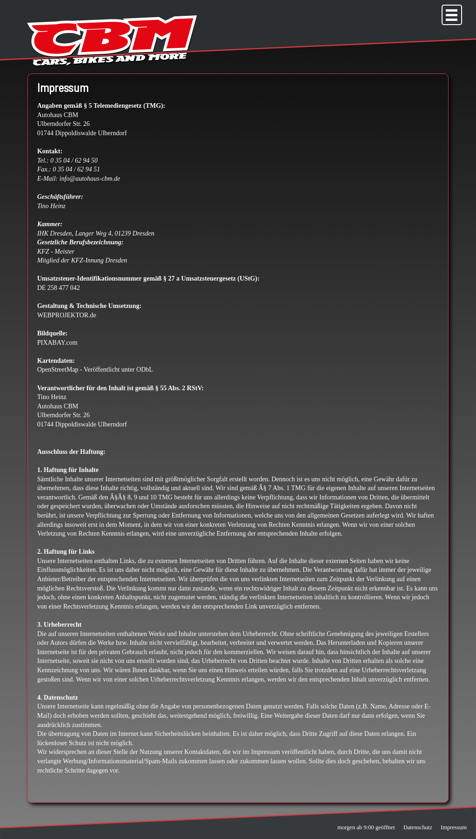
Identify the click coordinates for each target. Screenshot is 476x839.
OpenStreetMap (58, 369)
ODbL (144, 369)
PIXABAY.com (57, 342)
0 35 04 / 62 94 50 (74, 160)
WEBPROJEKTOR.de (66, 315)
